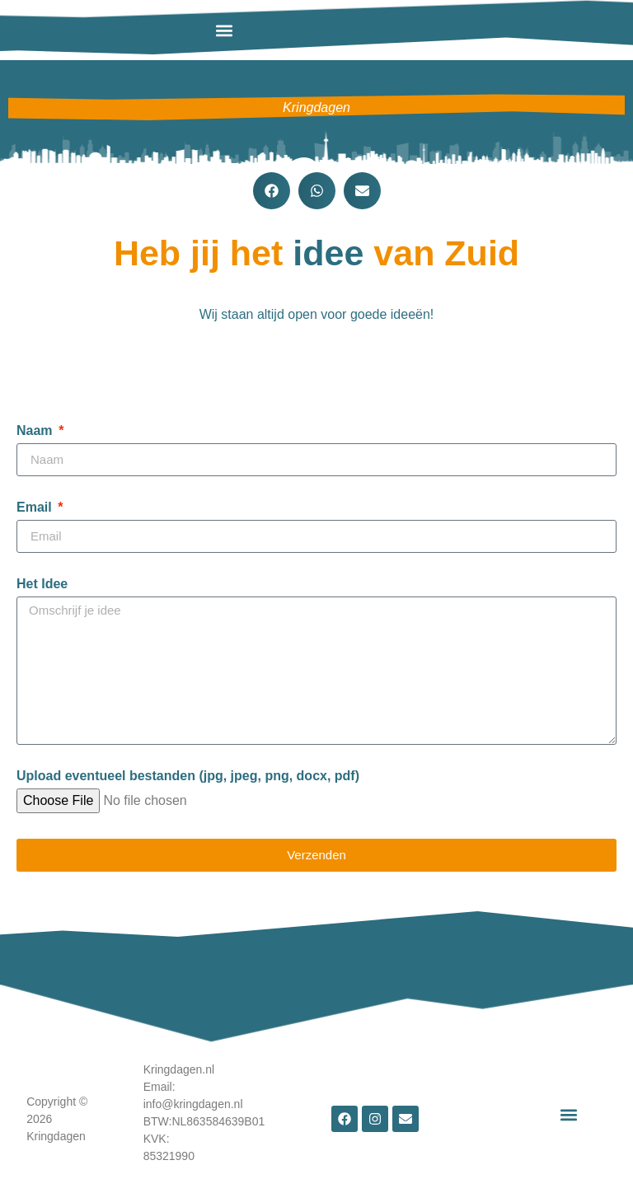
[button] (223, 30)
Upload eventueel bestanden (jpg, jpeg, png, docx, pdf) (187, 776)
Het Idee (42, 584)
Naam (36, 430)
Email (35, 507)
